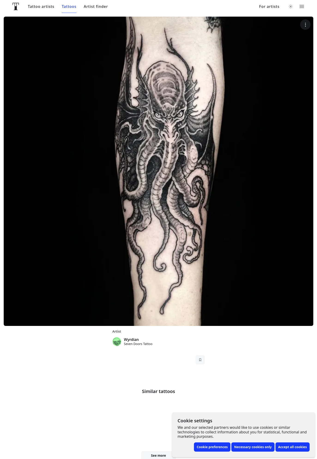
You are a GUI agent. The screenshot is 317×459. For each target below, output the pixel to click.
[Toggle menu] (301, 6)
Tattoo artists (41, 6)
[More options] (305, 24)
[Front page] (15, 6)
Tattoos (69, 6)
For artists (269, 6)
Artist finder (96, 6)
